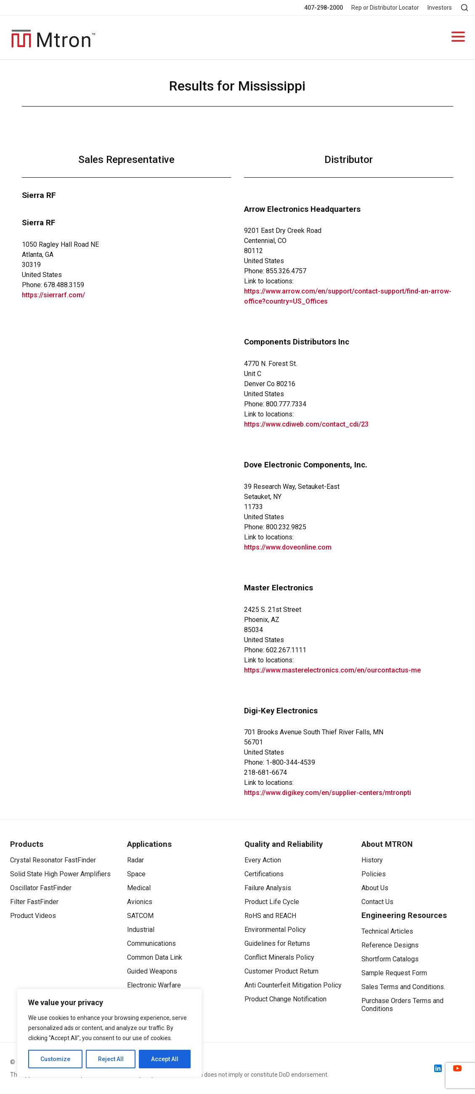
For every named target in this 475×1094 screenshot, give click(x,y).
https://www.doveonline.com (288, 547)
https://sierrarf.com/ (53, 295)
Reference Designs (390, 945)
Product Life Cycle (271, 902)
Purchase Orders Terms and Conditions (402, 1005)
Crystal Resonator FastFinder (53, 860)
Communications (151, 943)
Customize (55, 1059)
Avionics (139, 902)
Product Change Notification (285, 999)
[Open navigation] (458, 38)
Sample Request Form (394, 973)
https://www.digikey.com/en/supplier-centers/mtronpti (327, 793)
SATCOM (140, 916)
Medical (139, 888)
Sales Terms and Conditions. (403, 987)
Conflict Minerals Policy (279, 957)
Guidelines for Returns (277, 943)
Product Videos (33, 916)
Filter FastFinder (34, 902)
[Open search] (464, 7)
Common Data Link (154, 957)
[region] (109, 1033)
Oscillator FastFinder (41, 888)
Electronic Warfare (154, 985)
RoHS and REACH (270, 916)
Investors (439, 7)
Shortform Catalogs (390, 959)
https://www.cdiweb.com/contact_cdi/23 (306, 424)
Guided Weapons (152, 971)
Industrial (140, 930)
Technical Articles (387, 931)
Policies (373, 874)
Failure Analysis (267, 888)
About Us (374, 888)
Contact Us (377, 902)
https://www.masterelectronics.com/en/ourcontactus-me (332, 670)
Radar (135, 860)
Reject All (111, 1059)
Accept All (164, 1059)
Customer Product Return (281, 971)
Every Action (262, 860)
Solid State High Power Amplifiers (60, 874)
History (372, 860)
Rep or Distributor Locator (385, 7)
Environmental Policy (275, 930)
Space (136, 874)
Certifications (264, 874)
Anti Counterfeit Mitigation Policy (293, 985)
